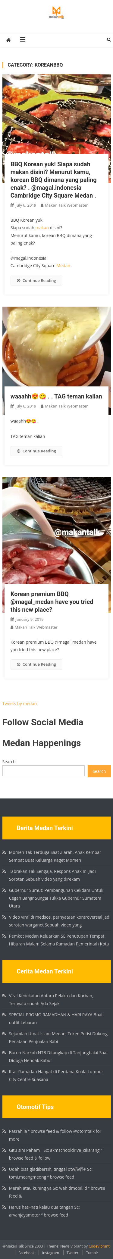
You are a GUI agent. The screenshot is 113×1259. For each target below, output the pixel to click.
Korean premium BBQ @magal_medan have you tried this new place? (52, 601)
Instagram (50, 1252)
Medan (63, 265)
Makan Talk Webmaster (66, 205)
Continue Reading (36, 280)
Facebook (26, 1252)
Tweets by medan (19, 703)
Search (9, 761)
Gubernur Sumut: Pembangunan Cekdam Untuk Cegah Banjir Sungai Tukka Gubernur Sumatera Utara (56, 898)
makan (42, 227)
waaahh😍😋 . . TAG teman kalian (56, 396)
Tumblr (92, 1252)
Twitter (72, 1252)
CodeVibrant (99, 1246)
